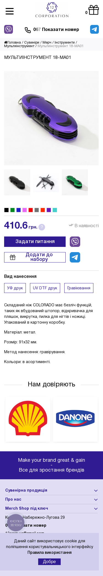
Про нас (13, 499)
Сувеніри (31, 42)
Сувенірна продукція (26, 490)
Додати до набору (31, 257)
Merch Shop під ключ (26, 509)
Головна (12, 42)
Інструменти (65, 42)
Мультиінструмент (19, 46)
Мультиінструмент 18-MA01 (60, 46)
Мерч (47, 42)
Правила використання (49, 553)
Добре (49, 561)
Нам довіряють (51, 385)
